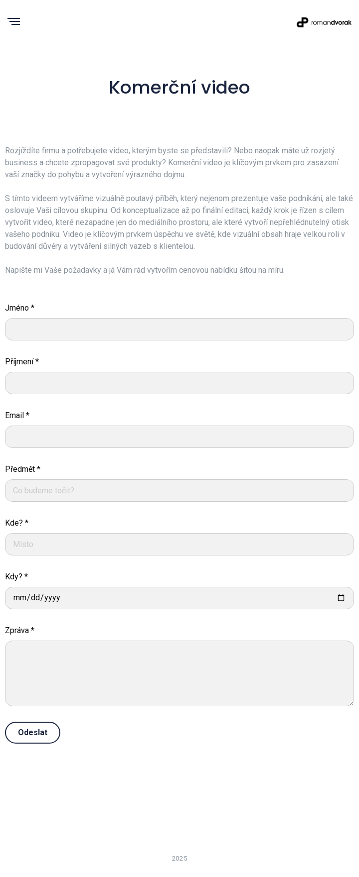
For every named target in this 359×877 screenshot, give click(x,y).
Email (17, 415)
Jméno (19, 308)
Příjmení (22, 361)
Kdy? (16, 576)
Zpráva (19, 630)
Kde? (16, 523)
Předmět (22, 469)
